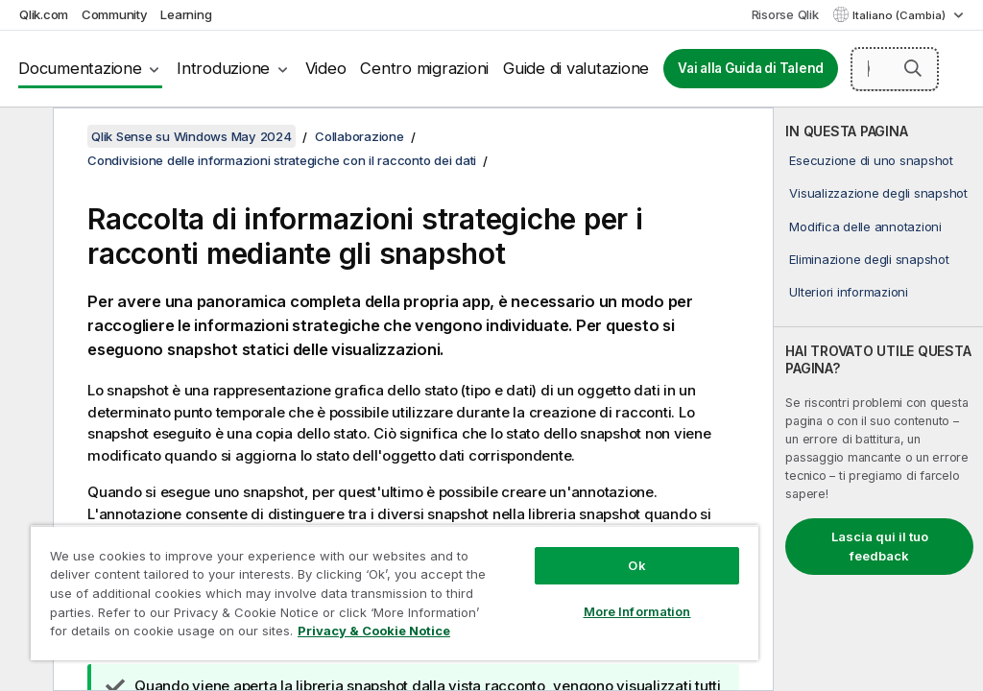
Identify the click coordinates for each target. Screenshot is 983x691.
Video (326, 68)
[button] (913, 68)
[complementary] (878, 399)
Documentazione (80, 68)
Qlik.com (43, 14)
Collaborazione (359, 136)
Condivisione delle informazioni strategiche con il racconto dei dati (281, 160)
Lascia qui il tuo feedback (879, 546)
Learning (185, 14)
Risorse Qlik (785, 14)
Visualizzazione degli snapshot (878, 193)
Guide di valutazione (576, 68)
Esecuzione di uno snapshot (871, 160)
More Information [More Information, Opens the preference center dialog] (637, 611)
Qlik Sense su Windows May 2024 (191, 136)
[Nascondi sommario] (24, 137)
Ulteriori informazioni (848, 291)
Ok (636, 565)
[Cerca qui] (894, 69)
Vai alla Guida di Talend (751, 68)
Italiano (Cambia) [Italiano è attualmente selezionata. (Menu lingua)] (900, 15)
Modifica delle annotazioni (865, 226)
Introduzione (223, 68)
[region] (394, 592)
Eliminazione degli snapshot (868, 259)
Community (115, 14)
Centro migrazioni (424, 68)
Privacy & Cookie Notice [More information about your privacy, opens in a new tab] (374, 630)
